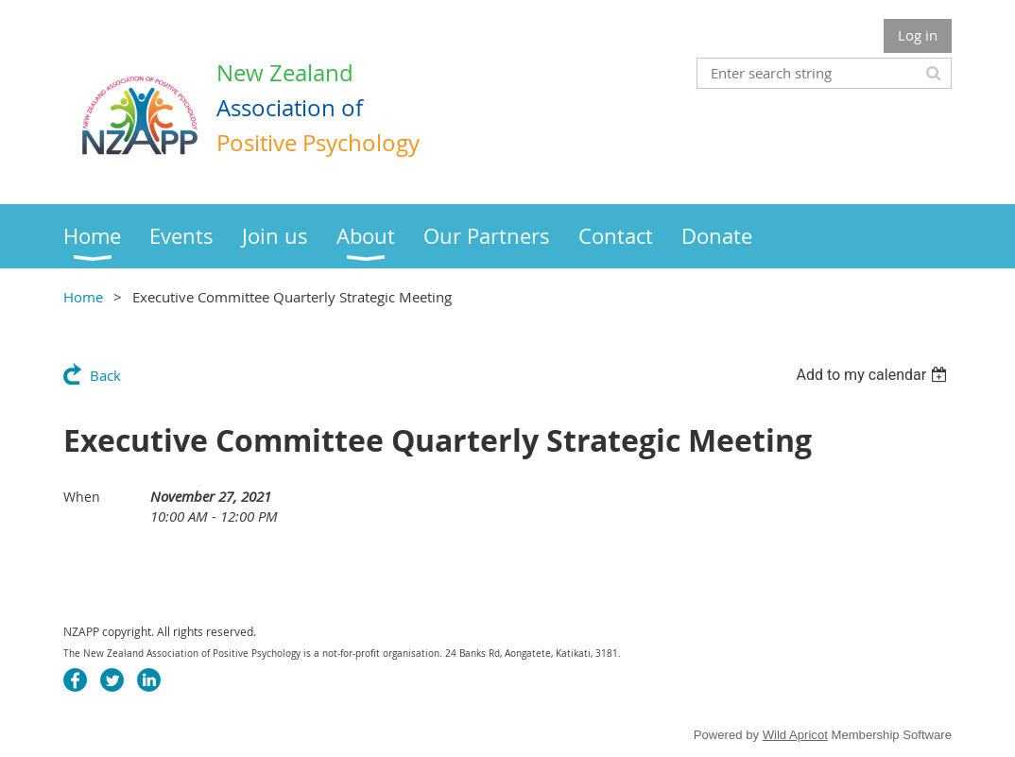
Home (83, 296)
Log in (918, 35)
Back (105, 375)
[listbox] (874, 375)
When (81, 497)
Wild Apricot (795, 735)
